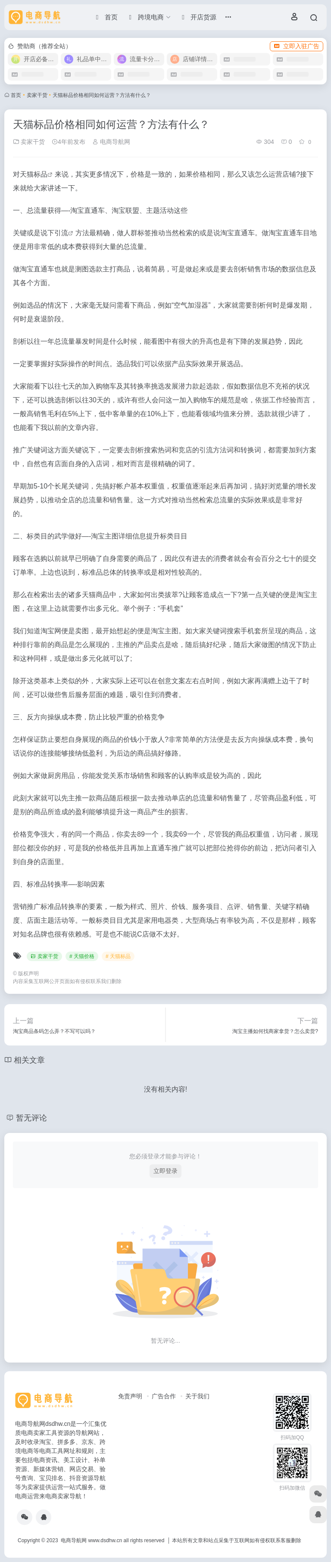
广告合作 (164, 1396)
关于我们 (197, 1396)
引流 (61, 232)
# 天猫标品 (118, 956)
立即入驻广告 (296, 46)
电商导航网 (111, 141)
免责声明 (130, 1396)
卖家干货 (37, 95)
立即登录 (165, 1170)
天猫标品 (33, 174)
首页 (16, 95)
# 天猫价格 (81, 956)
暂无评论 (31, 1118)
